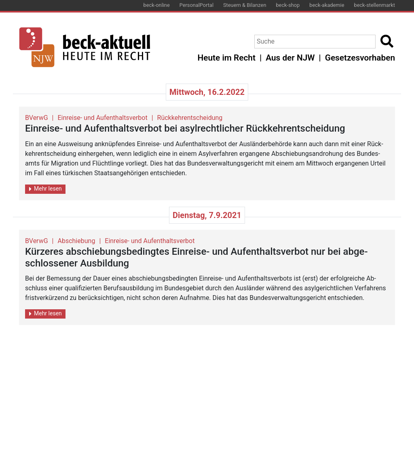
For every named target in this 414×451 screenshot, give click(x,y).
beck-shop (288, 5)
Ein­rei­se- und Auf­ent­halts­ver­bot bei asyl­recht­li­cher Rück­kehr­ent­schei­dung (185, 128)
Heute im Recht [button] (227, 58)
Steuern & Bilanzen (244, 5)
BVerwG (36, 118)
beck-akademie (326, 5)
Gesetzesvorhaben (360, 58)
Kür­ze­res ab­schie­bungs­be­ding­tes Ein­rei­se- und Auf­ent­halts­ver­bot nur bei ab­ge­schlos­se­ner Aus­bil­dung (196, 257)
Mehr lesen (45, 188)
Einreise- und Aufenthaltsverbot (103, 118)
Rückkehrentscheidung (190, 118)
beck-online (157, 5)
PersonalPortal (196, 5)
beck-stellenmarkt (374, 5)
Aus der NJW (290, 58)
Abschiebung (76, 241)
